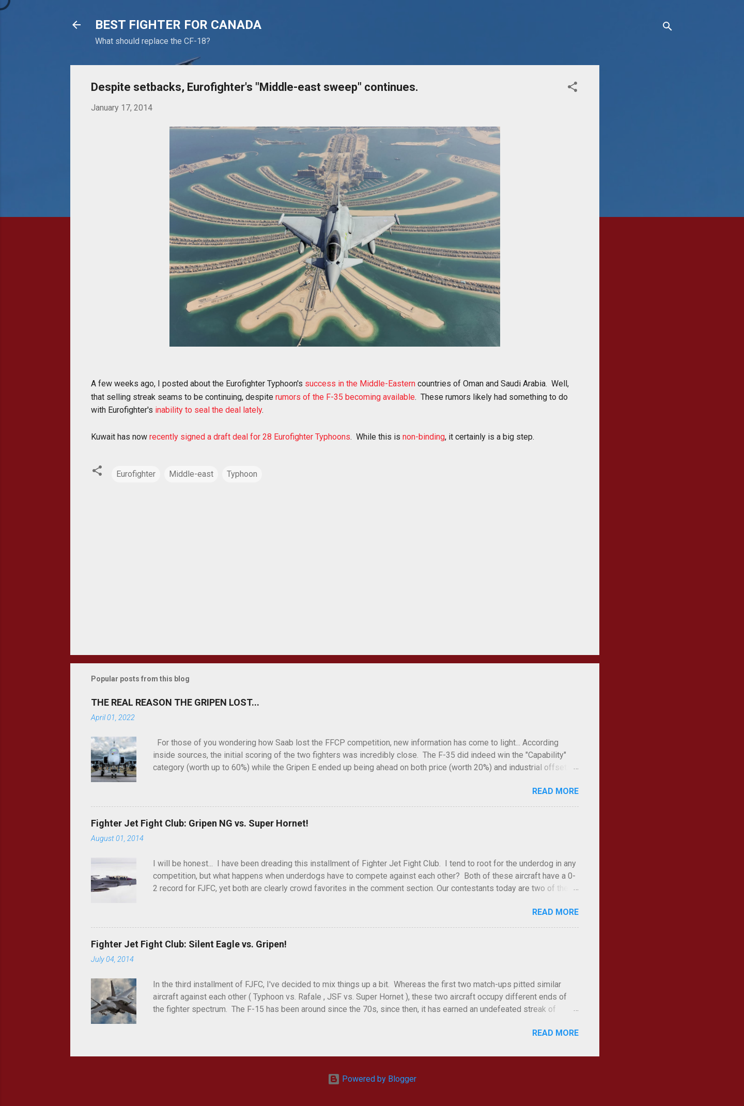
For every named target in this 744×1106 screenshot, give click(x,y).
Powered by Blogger (372, 1079)
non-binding (423, 437)
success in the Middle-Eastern (360, 383)
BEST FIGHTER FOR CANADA (178, 25)
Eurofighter (136, 474)
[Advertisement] (641, 220)
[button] (572, 89)
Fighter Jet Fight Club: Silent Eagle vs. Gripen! (189, 944)
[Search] (667, 28)
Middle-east (191, 474)
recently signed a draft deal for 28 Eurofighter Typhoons (249, 437)
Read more (555, 791)
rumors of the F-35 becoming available (345, 397)
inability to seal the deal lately (208, 410)
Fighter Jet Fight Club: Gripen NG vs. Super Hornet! (199, 823)
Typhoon (242, 474)
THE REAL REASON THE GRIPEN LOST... (175, 702)
